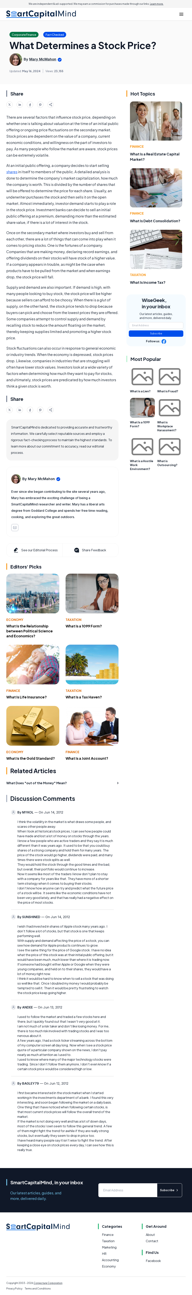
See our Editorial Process (35, 550)
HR (104, 1253)
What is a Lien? (140, 391)
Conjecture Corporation (48, 1283)
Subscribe (156, 333)
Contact (152, 1241)
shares (11, 171)
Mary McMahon (42, 59)
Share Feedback (89, 550)
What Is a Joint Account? (87, 758)
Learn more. (157, 3)
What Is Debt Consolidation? (155, 221)
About (150, 1235)
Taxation (73, 620)
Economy (14, 620)
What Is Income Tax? (148, 282)
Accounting (110, 1260)
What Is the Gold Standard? (30, 758)
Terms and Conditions (38, 1288)
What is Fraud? (167, 391)
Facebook (153, 1261)
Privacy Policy (14, 1288)
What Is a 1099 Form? (84, 626)
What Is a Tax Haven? (84, 697)
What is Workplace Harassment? (166, 426)
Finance (13, 691)
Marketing (109, 1247)
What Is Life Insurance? (26, 697)
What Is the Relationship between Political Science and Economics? (29, 631)
